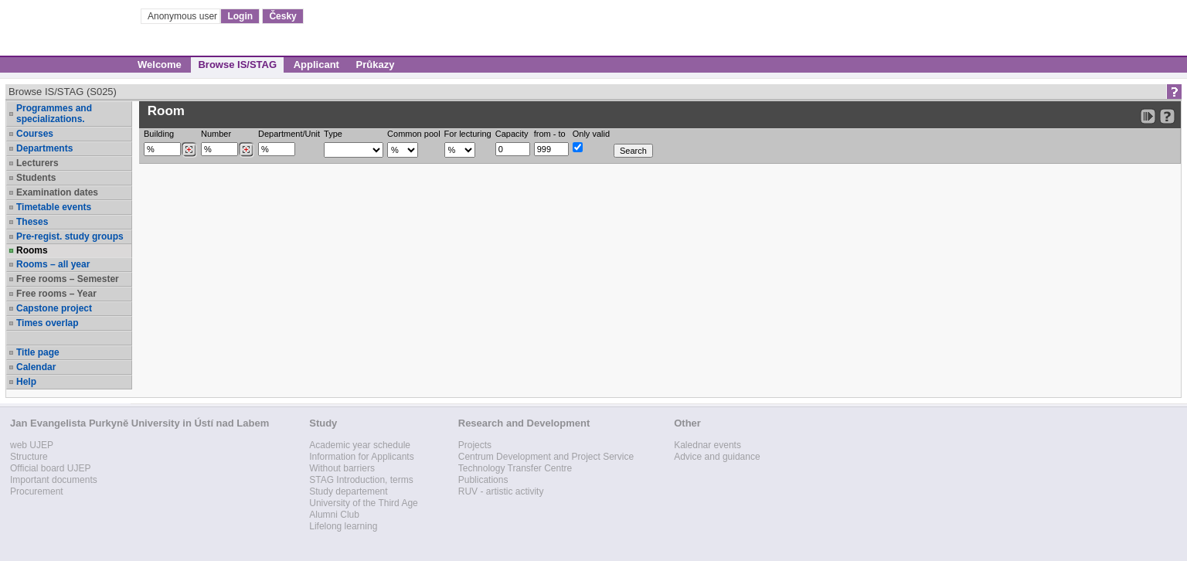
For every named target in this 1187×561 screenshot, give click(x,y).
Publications (483, 479)
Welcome (160, 64)
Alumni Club (334, 514)
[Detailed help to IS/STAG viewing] (1167, 116)
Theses (32, 221)
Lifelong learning (343, 526)
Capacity (512, 133)
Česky (282, 16)
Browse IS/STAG (237, 64)
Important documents (53, 479)
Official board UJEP (50, 468)
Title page (38, 352)
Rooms (32, 250)
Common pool (413, 133)
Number (216, 133)
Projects (474, 445)
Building (159, 133)
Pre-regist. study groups (70, 236)
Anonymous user (183, 16)
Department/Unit (289, 133)
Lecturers (37, 163)
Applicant (316, 64)
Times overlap (47, 323)
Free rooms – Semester (67, 279)
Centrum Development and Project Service (546, 456)
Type (333, 133)
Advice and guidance (717, 456)
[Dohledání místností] (246, 150)
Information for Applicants (361, 456)
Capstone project (54, 308)
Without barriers (342, 468)
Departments (44, 148)
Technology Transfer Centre (515, 468)
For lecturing (467, 133)
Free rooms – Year (56, 293)
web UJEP (31, 445)
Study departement (348, 491)
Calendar (36, 367)
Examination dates (57, 192)
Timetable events (53, 207)
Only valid (591, 133)
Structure (29, 456)
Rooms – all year (53, 264)
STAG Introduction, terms (361, 479)
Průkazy (375, 64)
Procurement (36, 491)
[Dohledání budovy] (189, 150)
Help (26, 381)
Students (36, 177)
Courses (34, 133)
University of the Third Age (363, 503)
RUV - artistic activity (501, 491)
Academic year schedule (359, 445)
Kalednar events (707, 445)
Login (240, 16)
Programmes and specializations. (54, 113)
